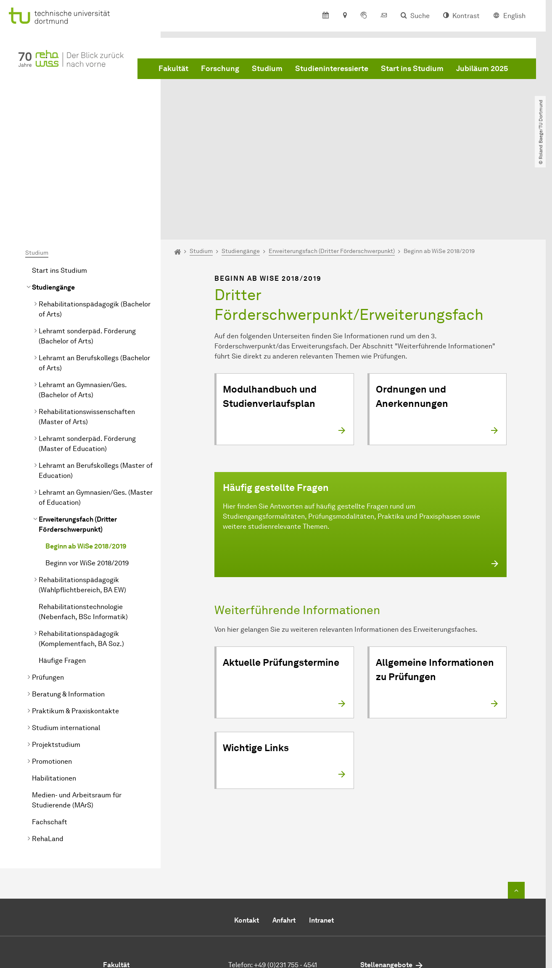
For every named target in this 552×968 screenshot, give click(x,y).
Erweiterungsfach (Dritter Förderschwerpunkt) (78, 437)
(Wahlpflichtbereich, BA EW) (82, 498)
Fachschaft (49, 735)
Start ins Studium (412, 68)
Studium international (66, 641)
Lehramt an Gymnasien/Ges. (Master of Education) (96, 410)
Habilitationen (54, 691)
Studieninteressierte (331, 68)
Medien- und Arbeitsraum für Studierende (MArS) (76, 713)
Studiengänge (53, 200)
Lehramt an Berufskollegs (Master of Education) (96, 384)
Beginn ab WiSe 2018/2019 (86, 459)
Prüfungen (48, 590)
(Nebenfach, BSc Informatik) (83, 525)
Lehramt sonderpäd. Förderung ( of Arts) (87, 249)
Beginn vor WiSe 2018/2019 (87, 476)
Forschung (220, 68)
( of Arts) (95, 222)
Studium (267, 68)
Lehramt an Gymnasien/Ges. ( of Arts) (83, 303)
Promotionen (52, 674)
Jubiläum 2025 (482, 68)
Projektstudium (56, 658)
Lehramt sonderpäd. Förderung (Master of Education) (87, 357)
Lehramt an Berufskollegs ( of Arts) (94, 276)
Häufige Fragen (62, 574)
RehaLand (47, 752)
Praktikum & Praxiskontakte (75, 624)
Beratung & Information (68, 607)
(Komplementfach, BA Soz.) (81, 552)
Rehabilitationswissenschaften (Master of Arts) (87, 330)
